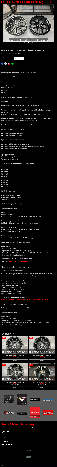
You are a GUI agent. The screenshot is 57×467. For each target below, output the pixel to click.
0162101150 (28, 299)
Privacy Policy (29, 460)
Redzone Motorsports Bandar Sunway (22, 2)
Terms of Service (22, 460)
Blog (3, 434)
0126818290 (20, 299)
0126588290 (12, 299)
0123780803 (4, 299)
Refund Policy (35, 460)
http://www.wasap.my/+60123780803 (17, 261)
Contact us (4, 437)
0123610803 (36, 299)
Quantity (3, 57)
